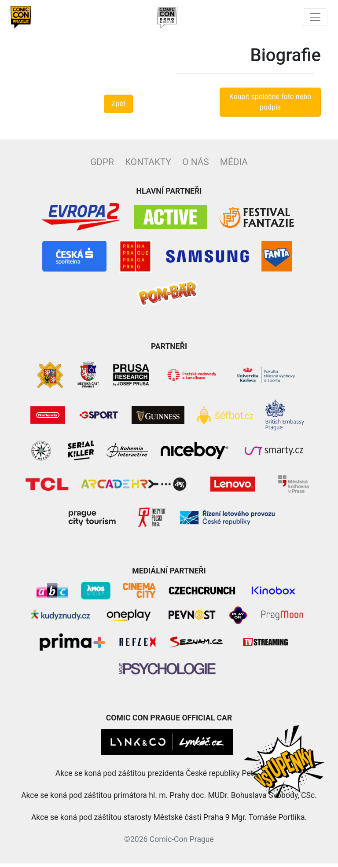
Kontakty (148, 165)
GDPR (102, 165)
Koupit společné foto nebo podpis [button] (270, 105)
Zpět (118, 107)
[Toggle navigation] (315, 19)
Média (234, 165)
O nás (195, 165)
